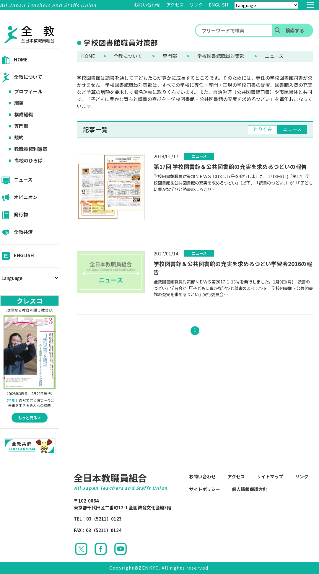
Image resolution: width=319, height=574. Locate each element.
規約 (19, 137)
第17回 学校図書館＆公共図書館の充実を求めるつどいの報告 (230, 166)
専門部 (21, 125)
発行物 (14, 215)
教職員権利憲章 (30, 148)
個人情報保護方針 (249, 489)
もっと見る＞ (29, 417)
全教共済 (16, 232)
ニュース (16, 180)
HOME (14, 60)
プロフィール (28, 91)
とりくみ (262, 129)
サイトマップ (270, 476)
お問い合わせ (147, 4)
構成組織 (23, 114)
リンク (196, 4)
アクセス (175, 4)
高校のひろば (28, 160)
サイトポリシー (204, 489)
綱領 (19, 102)
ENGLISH (218, 4)
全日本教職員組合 (110, 477)
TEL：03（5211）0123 (98, 519)
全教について (21, 77)
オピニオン (19, 197)
